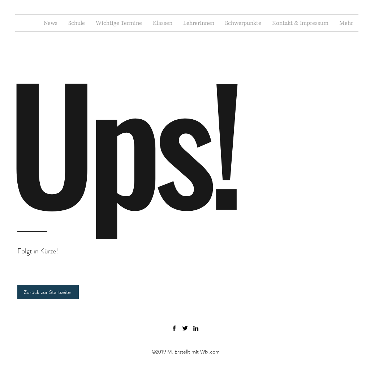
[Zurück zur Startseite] (48, 292)
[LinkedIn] (195, 328)
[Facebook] (174, 328)
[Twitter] (185, 328)
